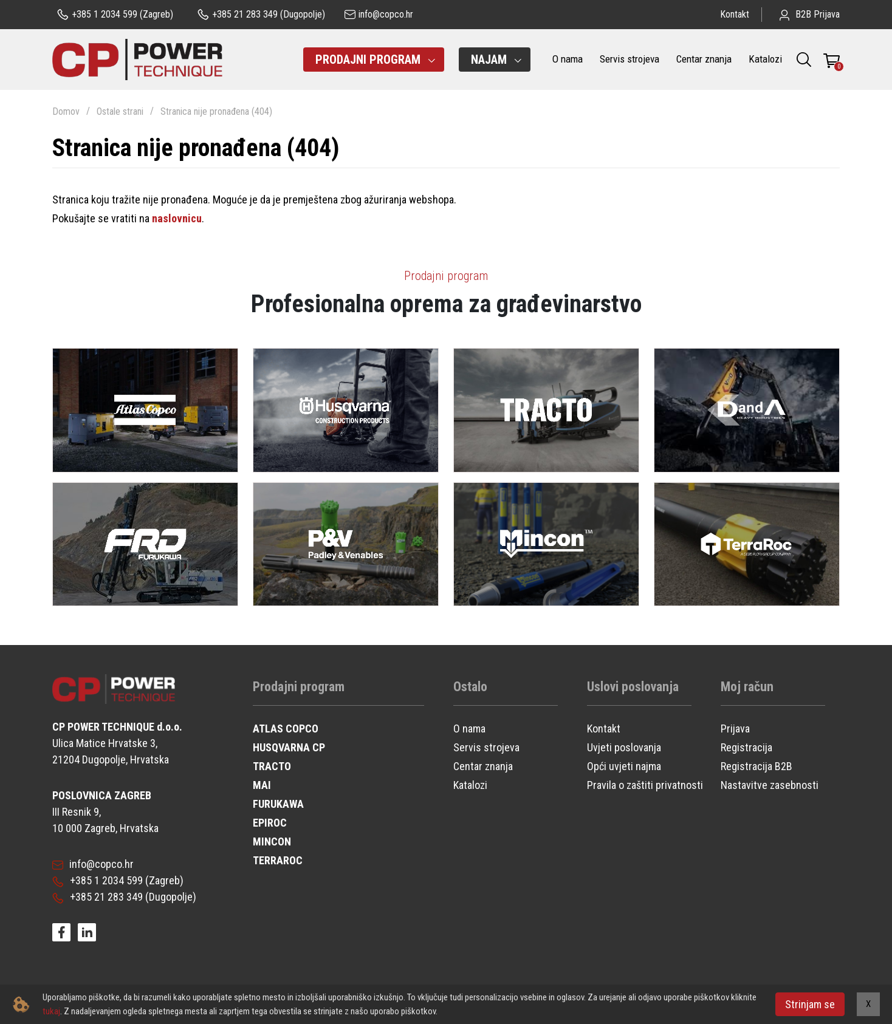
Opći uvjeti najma (624, 766)
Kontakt (734, 14)
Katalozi (765, 59)
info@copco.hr (93, 864)
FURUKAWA (278, 803)
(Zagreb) (115, 14)
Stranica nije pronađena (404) (216, 111)
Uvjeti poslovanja (624, 747)
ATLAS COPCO (285, 728)
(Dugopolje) (261, 14)
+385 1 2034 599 (97, 880)
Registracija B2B (756, 766)
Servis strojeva (629, 59)
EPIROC (270, 822)
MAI (262, 785)
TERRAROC (278, 860)
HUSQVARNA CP (289, 747)
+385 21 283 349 (97, 896)
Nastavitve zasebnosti (769, 785)
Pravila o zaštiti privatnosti (645, 785)
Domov (66, 111)
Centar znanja (704, 59)
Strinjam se (810, 1004)
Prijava (735, 728)
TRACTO (272, 766)
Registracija (746, 747)
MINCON (272, 841)
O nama (567, 59)
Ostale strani (120, 111)
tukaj (51, 1011)
